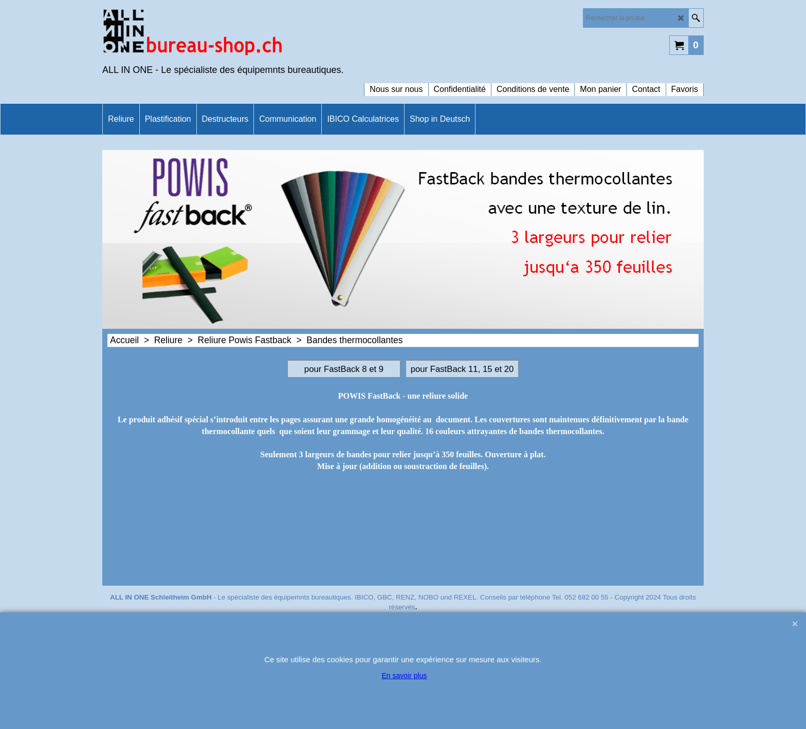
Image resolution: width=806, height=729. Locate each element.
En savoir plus (404, 675)
